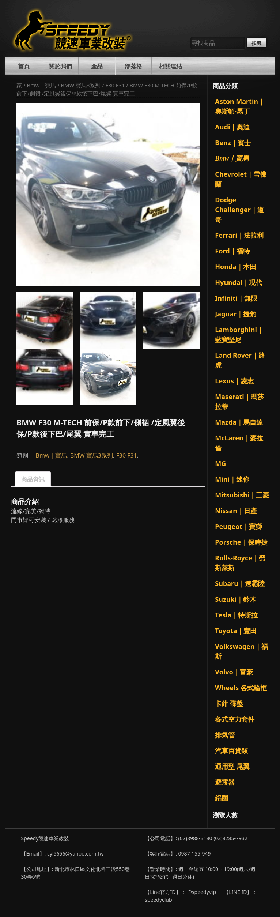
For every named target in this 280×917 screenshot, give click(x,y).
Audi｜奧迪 (232, 127)
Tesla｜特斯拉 (236, 614)
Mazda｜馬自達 (239, 422)
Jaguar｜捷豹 (235, 313)
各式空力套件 (234, 719)
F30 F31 (115, 85)
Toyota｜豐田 (236, 630)
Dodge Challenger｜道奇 (239, 209)
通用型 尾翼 (232, 766)
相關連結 (170, 66)
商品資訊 (33, 479)
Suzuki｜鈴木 (235, 599)
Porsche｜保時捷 (241, 542)
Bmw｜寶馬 (41, 85)
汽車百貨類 (231, 750)
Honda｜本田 (235, 266)
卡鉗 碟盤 (229, 703)
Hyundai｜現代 (238, 282)
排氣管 (225, 734)
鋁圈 (221, 797)
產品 (97, 66)
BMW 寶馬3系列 (81, 85)
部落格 (133, 66)
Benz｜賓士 (232, 142)
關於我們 (60, 66)
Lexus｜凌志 (234, 380)
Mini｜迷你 (232, 479)
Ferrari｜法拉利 (239, 235)
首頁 (24, 66)
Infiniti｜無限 (236, 298)
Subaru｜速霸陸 (240, 583)
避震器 (225, 782)
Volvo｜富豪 (234, 672)
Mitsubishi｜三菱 (242, 495)
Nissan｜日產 (236, 510)
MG (220, 463)
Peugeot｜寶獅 (238, 526)
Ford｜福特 (232, 251)
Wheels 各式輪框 (241, 687)
